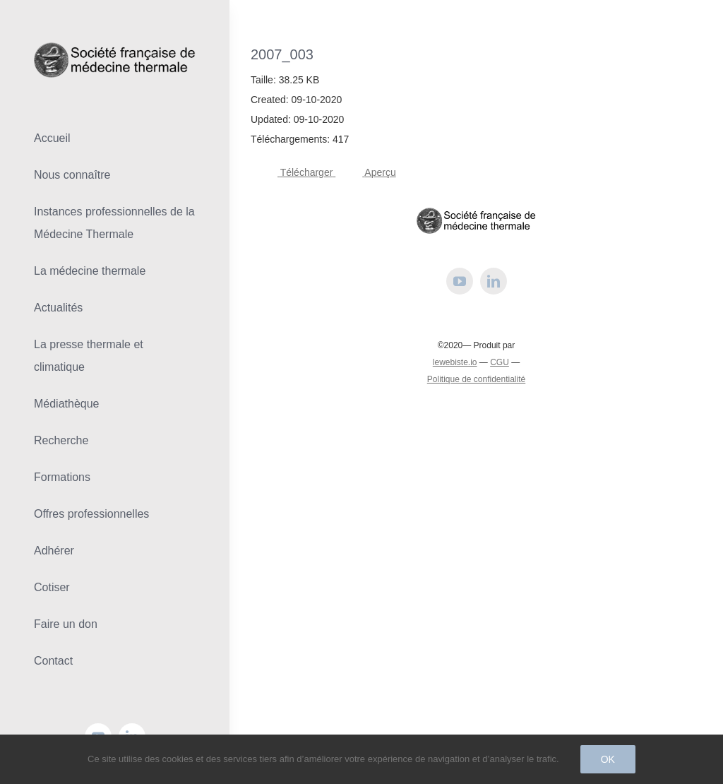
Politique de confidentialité (476, 379)
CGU (499, 362)
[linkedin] (493, 281)
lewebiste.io (455, 362)
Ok (608, 759)
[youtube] (459, 281)
